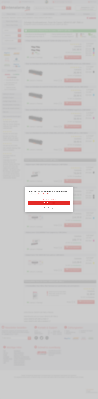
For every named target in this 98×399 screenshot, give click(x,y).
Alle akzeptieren (49, 203)
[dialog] (49, 199)
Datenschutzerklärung (45, 194)
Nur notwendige (49, 208)
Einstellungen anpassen (49, 199)
